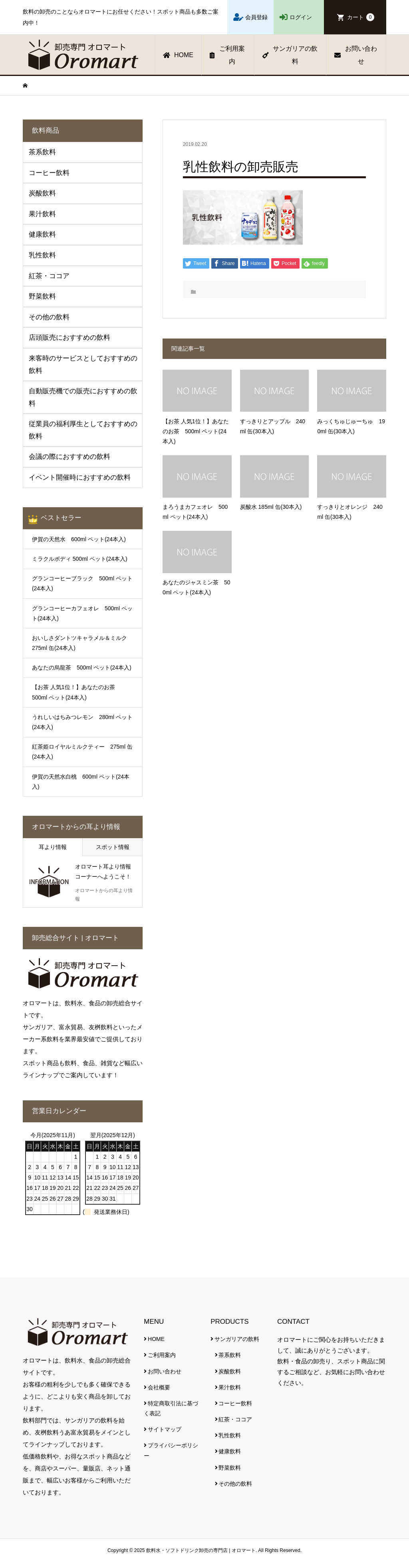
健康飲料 (229, 1451)
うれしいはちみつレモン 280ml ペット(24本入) (82, 722)
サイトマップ (164, 1429)
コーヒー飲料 (235, 1403)
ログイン (301, 17)
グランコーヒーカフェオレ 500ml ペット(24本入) (82, 613)
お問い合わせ (355, 55)
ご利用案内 (227, 55)
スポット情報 (112, 847)
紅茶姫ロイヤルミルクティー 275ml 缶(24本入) (82, 751)
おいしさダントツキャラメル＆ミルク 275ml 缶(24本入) (82, 643)
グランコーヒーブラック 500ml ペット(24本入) (82, 583)
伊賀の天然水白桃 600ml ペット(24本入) (80, 781)
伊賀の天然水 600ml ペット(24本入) (79, 539)
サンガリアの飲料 (290, 55)
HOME (178, 55)
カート (360, 17)
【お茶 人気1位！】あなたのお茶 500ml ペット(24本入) (76, 692)
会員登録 (256, 17)
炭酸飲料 (229, 1371)
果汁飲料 (229, 1387)
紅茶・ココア (235, 1419)
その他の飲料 (235, 1483)
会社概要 (159, 1387)
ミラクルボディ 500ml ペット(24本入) (79, 559)
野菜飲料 (229, 1467)
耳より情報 (53, 847)
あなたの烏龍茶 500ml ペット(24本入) (81, 667)
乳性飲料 (229, 1435)
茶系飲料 (229, 1355)
